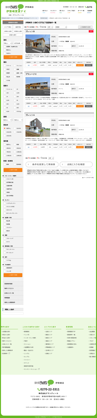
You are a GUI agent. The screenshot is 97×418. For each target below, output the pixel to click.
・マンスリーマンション (31, 369)
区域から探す (12, 35)
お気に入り (80, 65)
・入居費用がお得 (28, 347)
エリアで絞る (7, 27)
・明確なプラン (70, 341)
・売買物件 (5, 353)
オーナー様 (81, 12)
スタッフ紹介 (71, 12)
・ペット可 (26, 335)
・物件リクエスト (6, 341)
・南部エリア (48, 341)
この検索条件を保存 (85, 27)
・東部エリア (48, 338)
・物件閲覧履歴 (5, 347)
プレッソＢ (30, 31)
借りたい (45, 12)
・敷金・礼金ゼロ (28, 350)
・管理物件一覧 (70, 335)
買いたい (62, 12)
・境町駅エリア (49, 344)
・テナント (26, 363)
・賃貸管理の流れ (71, 344)
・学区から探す (5, 335)
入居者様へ (90, 12)
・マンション (27, 344)
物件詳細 (88, 65)
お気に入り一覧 (9, 293)
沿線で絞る (18, 27)
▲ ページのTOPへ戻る (88, 177)
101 (28, 147)
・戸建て (25, 341)
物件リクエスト (9, 288)
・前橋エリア (48, 353)
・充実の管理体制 (71, 338)
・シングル (26, 353)
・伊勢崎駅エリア (49, 347)
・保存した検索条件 (7, 350)
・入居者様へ (70, 347)
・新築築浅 (26, 331)
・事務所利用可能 (28, 366)
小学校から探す (8, 31)
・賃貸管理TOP (70, 331)
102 (29, 65)
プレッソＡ (30, 115)
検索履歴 (7, 298)
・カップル (26, 356)
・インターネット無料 (29, 338)
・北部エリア (48, 331)
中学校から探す (18, 31)
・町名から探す (5, 338)
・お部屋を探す (5, 331)
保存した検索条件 (9, 302)
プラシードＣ (31, 74)
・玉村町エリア (49, 350)
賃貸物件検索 (8, 284)
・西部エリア (48, 335)
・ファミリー (27, 360)
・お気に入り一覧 (6, 344)
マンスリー (53, 12)
